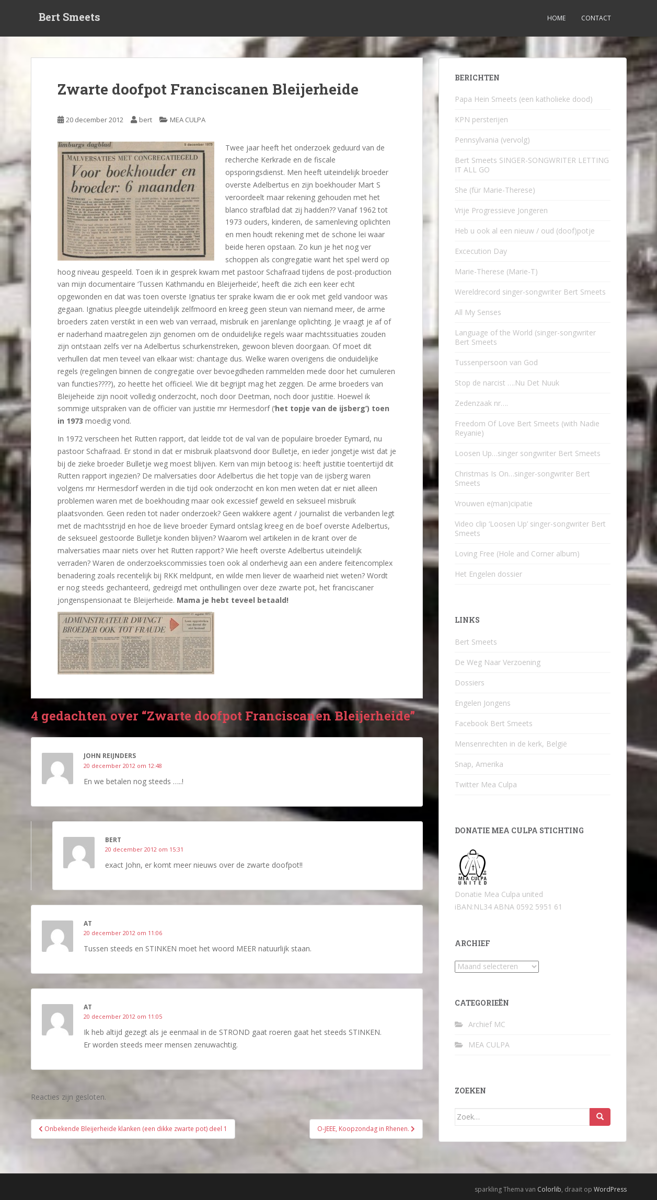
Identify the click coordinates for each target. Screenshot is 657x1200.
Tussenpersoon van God (496, 362)
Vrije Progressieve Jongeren (501, 210)
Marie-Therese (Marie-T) (496, 271)
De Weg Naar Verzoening (497, 662)
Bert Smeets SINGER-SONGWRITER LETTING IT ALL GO (532, 164)
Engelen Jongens (483, 703)
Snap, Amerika (479, 764)
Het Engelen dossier (488, 574)
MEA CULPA (187, 119)
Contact (596, 18)
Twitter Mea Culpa (486, 784)
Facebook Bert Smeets (494, 723)
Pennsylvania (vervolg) (492, 140)
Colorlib (549, 1189)
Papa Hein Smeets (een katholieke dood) (524, 99)
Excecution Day (481, 251)
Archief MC (486, 1024)
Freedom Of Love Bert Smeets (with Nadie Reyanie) (527, 428)
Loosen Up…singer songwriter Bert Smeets (528, 453)
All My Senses (478, 312)
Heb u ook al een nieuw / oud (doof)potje (525, 231)
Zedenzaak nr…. (481, 403)
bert (145, 119)
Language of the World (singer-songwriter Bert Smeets (525, 337)
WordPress (610, 1189)
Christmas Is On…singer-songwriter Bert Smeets (522, 478)
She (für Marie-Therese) (495, 190)
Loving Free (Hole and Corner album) (517, 553)
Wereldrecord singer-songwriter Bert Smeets (530, 292)
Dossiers (470, 683)
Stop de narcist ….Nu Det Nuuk (507, 383)
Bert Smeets (69, 18)
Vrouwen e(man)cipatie (494, 503)
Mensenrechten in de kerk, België (511, 744)
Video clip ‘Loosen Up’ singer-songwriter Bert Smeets (530, 528)
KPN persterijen (481, 119)
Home (556, 18)
